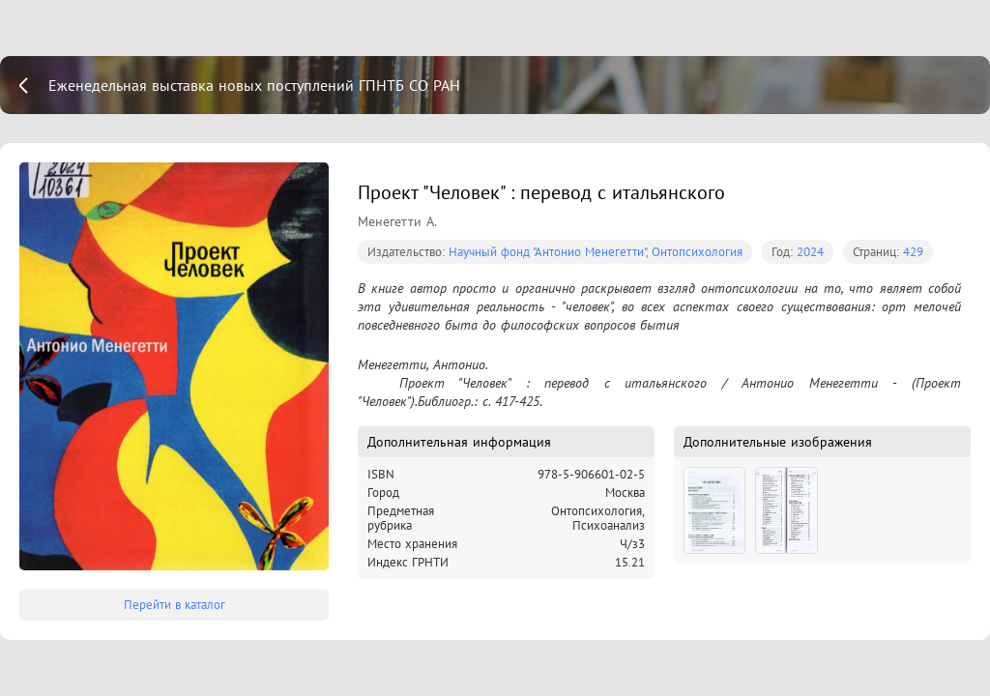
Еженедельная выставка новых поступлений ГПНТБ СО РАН (254, 85)
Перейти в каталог (174, 604)
